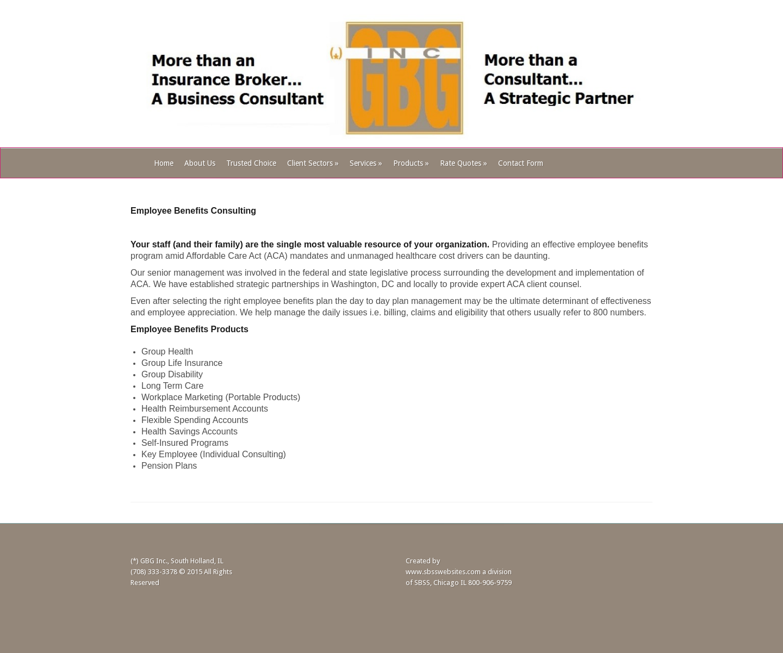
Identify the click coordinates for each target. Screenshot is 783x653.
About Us (199, 163)
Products (411, 163)
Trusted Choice (251, 163)
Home (163, 163)
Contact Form (520, 163)
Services (366, 163)
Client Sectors (313, 163)
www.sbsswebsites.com (443, 572)
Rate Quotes (463, 163)
